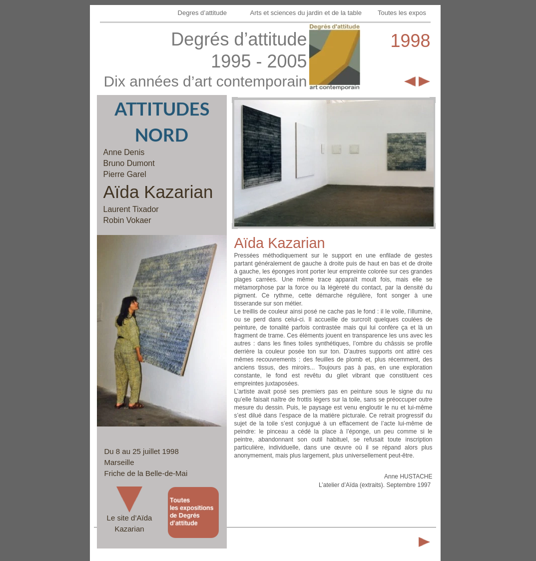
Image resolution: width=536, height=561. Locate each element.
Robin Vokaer (127, 220)
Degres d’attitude (203, 12)
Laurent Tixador (131, 209)
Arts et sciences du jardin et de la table (307, 12)
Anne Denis (124, 152)
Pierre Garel (124, 174)
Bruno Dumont (129, 163)
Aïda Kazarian (158, 192)
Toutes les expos (403, 12)
